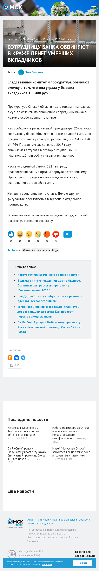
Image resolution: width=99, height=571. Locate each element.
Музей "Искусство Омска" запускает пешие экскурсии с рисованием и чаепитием (71, 452)
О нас (30, 519)
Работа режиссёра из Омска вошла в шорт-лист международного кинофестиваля (70, 433)
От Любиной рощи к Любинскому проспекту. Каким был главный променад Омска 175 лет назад (49, 327)
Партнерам (43, 519)
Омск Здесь (12, 8)
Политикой (47, 564)
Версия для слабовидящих (85, 554)
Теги (15, 250)
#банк (26, 250)
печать (74, 39)
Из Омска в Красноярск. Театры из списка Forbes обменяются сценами (23, 431)
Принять (83, 563)
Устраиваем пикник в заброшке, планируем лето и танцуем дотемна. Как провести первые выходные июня (48, 311)
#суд (55, 250)
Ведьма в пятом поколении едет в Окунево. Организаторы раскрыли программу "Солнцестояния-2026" (49, 285)
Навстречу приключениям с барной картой (48, 275)
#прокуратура (41, 250)
